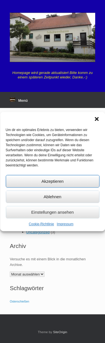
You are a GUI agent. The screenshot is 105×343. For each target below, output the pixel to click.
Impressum (65, 224)
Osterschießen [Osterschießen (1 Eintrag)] (19, 301)
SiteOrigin (60, 332)
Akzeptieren (52, 181)
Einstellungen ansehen (52, 212)
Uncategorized (38, 232)
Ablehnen (52, 196)
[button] (96, 119)
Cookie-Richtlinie (41, 224)
